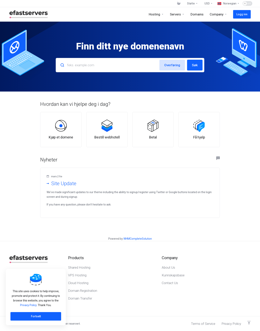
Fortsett (36, 316)
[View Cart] (178, 3)
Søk (195, 65)
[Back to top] (249, 322)
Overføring (172, 65)
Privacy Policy (28, 305)
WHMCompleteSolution (137, 238)
